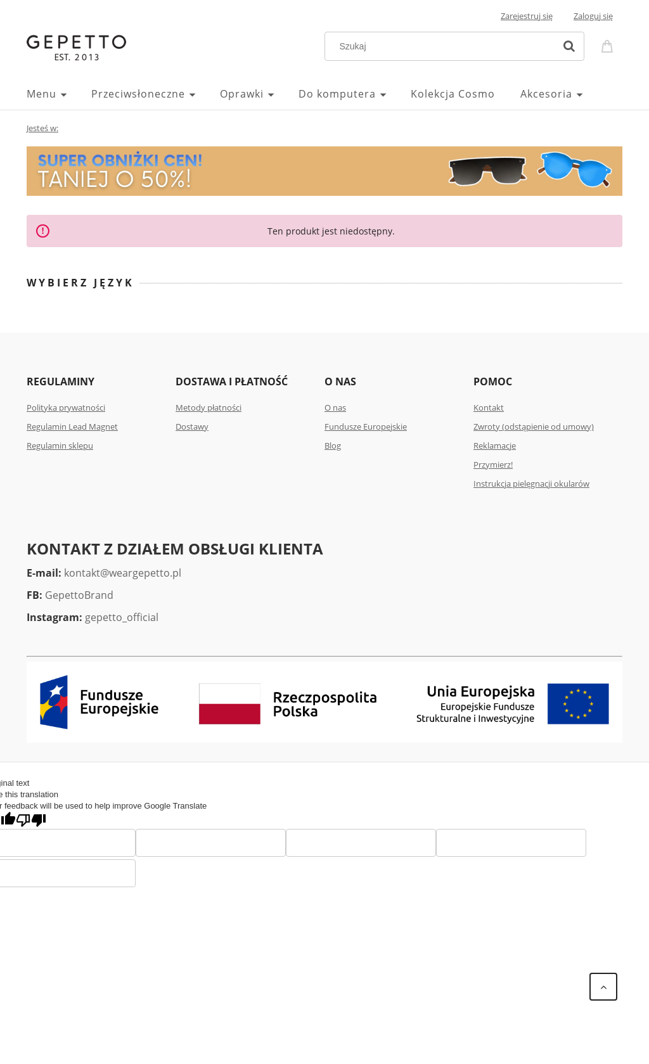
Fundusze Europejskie (365, 426)
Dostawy (192, 426)
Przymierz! (493, 464)
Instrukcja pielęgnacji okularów (531, 483)
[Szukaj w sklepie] (442, 46)
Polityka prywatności (66, 407)
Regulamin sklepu (60, 445)
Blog (332, 445)
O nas (335, 407)
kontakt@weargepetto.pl (122, 573)
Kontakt (488, 407)
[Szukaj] (569, 46)
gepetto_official (121, 617)
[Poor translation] (31, 820)
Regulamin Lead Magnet (72, 426)
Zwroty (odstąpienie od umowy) (533, 426)
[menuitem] (59, 94)
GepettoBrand (79, 595)
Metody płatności (208, 407)
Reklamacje (494, 445)
